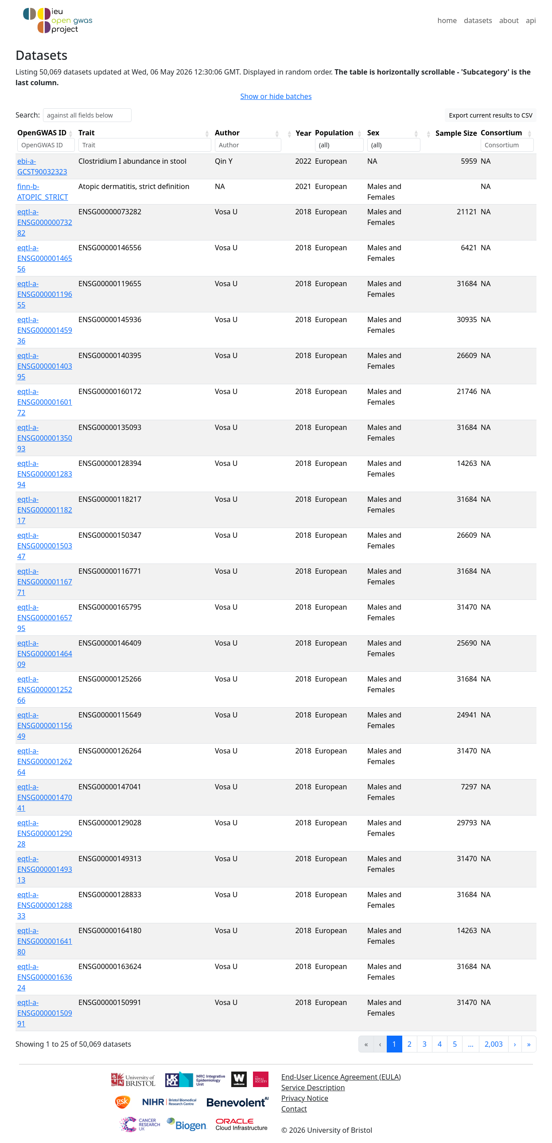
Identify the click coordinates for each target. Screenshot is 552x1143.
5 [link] (455, 1044)
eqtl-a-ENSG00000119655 (44, 294)
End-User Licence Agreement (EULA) (341, 1077)
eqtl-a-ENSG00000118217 (44, 509)
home (447, 20)
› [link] (515, 1044)
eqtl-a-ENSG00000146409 (44, 653)
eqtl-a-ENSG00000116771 (44, 581)
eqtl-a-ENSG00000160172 (44, 402)
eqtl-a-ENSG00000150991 (44, 1013)
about (509, 20)
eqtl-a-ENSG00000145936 (44, 330)
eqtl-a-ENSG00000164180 (44, 941)
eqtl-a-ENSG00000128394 (44, 473)
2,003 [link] (494, 1044)
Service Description (313, 1087)
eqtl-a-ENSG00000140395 (44, 366)
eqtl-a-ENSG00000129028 (44, 833)
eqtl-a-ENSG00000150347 (44, 545)
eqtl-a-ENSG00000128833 (44, 905)
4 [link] (440, 1044)
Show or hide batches (275, 96)
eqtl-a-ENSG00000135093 (44, 437)
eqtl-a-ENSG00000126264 (44, 761)
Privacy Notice (304, 1098)
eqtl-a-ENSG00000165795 (44, 617)
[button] (70, 133)
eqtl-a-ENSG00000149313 (44, 869)
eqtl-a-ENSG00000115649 (44, 725)
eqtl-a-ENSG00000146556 (44, 258)
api (531, 20)
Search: (28, 115)
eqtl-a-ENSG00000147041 (44, 797)
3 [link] (425, 1044)
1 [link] (395, 1044)
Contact (294, 1109)
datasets (478, 20)
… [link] (471, 1044)
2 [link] (410, 1044)
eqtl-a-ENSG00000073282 (44, 222)
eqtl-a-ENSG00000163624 (44, 977)
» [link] (529, 1044)
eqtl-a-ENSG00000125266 (44, 689)
